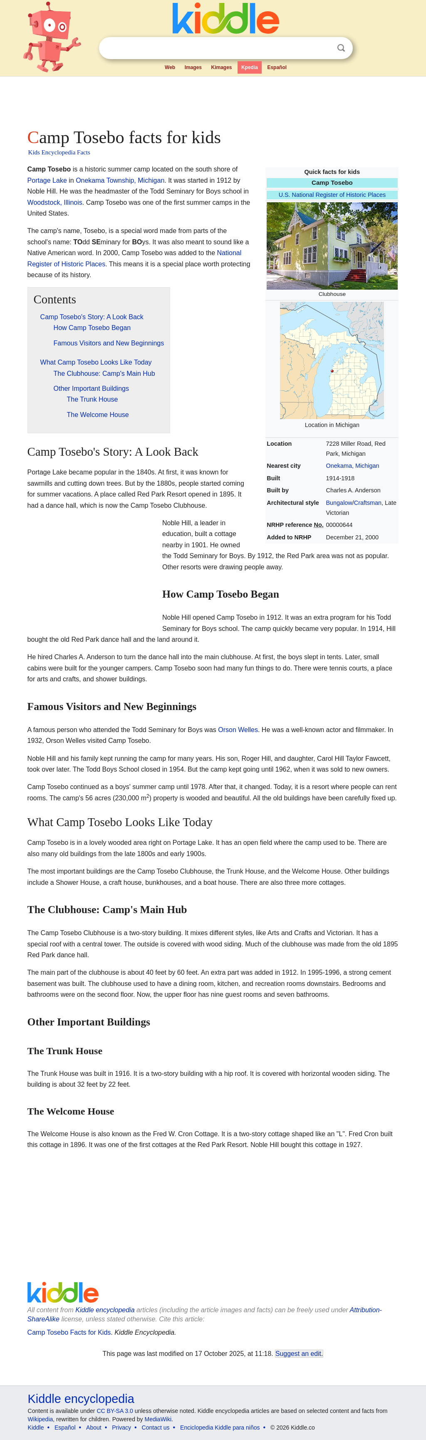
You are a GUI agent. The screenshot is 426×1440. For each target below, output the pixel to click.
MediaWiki (158, 1419)
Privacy (121, 1427)
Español (277, 67)
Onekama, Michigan (352, 465)
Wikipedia (40, 1419)
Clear (324, 48)
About (94, 1427)
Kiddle (36, 1427)
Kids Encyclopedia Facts (59, 152)
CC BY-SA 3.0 (115, 1411)
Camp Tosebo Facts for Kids (69, 1332)
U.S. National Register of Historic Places (332, 194)
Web (170, 67)
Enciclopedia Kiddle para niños (220, 1427)
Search (341, 48)
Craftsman (367, 502)
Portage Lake (47, 180)
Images (193, 67)
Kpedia (249, 67)
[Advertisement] (212, 100)
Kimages (221, 67)
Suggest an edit (298, 1353)
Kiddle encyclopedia (104, 1309)
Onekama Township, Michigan (120, 180)
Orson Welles (238, 729)
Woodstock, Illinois (54, 202)
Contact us (156, 1427)
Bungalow (339, 502)
